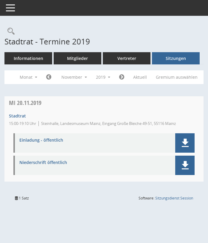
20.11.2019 (25, 103)
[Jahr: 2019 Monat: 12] (122, 77)
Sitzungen (176, 58)
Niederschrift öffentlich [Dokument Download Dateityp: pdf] (43, 162)
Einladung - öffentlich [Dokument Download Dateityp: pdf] (41, 140)
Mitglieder (77, 58)
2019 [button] (103, 77)
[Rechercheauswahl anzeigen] (9, 31)
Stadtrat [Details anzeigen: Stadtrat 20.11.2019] (17, 116)
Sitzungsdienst (174, 198)
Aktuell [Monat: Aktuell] (140, 77)
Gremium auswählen (177, 77)
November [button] (74, 77)
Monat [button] (28, 77)
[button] (185, 143)
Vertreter (126, 58)
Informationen (28, 58)
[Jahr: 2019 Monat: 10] (49, 77)
